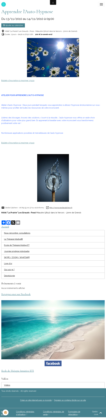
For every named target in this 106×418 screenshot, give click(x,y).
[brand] (4, 4)
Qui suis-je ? (9, 270)
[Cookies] (6, 412)
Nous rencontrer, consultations (17, 233)
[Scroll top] (100, 412)
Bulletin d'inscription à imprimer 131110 (17, 80)
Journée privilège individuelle (16, 251)
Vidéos (7, 385)
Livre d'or (8, 263)
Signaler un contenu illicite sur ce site (70, 400)
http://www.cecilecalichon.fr (60, 207)
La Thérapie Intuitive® (13, 239)
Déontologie (9, 276)
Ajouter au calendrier (13, 25)
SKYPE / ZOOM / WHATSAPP (17, 257)
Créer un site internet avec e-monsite (36, 400)
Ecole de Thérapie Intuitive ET (17, 245)
